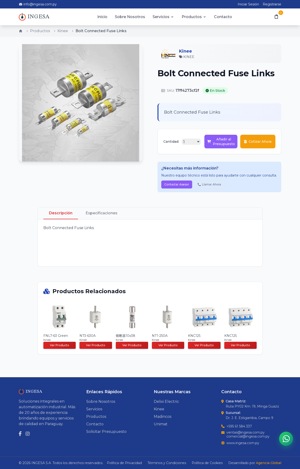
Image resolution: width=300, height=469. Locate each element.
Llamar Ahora (209, 184)
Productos (194, 17)
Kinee (62, 31)
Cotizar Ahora (257, 141)
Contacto (223, 17)
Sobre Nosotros (130, 17)
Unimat (161, 424)
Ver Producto (59, 345)
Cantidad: (171, 141)
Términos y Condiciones (166, 463)
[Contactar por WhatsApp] (286, 438)
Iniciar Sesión (248, 4)
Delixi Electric (166, 401)
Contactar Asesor (176, 184)
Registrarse (272, 4)
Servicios (163, 17)
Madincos (162, 416)
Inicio (102, 17)
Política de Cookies (207, 463)
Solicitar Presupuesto (106, 431)
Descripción (60, 213)
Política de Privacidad (124, 463)
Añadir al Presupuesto (221, 141)
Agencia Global (268, 463)
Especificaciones (101, 213)
